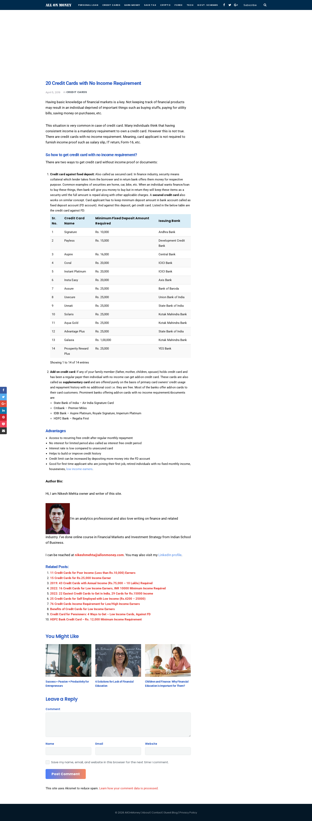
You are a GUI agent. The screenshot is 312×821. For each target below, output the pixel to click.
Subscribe (250, 5)
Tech (190, 5)
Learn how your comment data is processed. (128, 788)
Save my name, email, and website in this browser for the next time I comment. (110, 762)
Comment (53, 709)
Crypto (165, 5)
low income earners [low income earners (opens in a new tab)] (79, 469)
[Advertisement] (156, 28)
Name (50, 744)
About (146, 812)
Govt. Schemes (207, 5)
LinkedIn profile (169, 555)
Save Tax (150, 5)
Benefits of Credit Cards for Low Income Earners (82, 609)
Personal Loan (88, 5)
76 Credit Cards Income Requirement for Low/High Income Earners (95, 604)
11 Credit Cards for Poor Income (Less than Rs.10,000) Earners (93, 573)
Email (99, 744)
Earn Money (132, 5)
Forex (178, 5)
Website (151, 744)
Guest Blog (171, 812)
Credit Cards (111, 5)
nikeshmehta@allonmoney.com (99, 555)
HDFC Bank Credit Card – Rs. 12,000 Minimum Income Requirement (96, 619)
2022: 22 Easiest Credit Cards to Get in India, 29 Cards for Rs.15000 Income (101, 593)
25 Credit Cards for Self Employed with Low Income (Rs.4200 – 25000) (97, 599)
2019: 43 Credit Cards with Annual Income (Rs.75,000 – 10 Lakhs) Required (101, 583)
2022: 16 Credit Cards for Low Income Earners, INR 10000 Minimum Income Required (108, 588)
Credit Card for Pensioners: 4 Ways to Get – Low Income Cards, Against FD (100, 614)
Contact (157, 812)
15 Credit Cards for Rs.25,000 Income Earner (80, 578)
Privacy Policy (188, 812)
